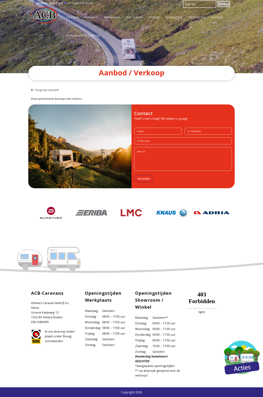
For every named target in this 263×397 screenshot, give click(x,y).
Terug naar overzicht (45, 90)
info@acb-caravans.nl (49, 3)
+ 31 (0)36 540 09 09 (79, 3)
